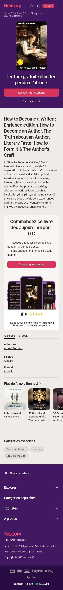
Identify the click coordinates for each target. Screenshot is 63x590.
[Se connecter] (38, 6)
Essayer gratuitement (31, 92)
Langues (36, 13)
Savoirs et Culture (21, 13)
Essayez (48, 6)
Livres (7, 13)
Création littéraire (13, 16)
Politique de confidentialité (32, 546)
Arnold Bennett (13, 348)
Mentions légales (26, 551)
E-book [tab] (23, 335)
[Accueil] (16, 6)
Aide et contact (16, 473)
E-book (8, 371)
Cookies (40, 551)
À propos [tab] (9, 335)
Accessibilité (11, 546)
